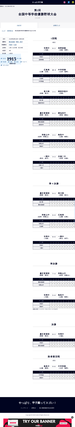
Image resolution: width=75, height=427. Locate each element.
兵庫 (61, 93)
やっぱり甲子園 (37, 2)
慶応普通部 (12, 42)
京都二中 (62, 157)
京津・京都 (64, 158)
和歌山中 (46, 135)
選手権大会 (10, 30)
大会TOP (19, 25)
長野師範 (62, 48)
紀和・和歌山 (43, 137)
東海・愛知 (64, 115)
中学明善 (62, 70)
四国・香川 (44, 93)
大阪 (15, 45)
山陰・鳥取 (64, 137)
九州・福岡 (64, 72)
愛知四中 (62, 113)
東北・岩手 (44, 158)
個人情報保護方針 (44, 409)
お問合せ (33, 409)
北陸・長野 (64, 50)
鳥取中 (61, 135)
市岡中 (11, 45)
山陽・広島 (44, 72)
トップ (3, 30)
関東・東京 (19, 42)
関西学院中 (63, 92)
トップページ (24, 409)
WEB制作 (51, 409)
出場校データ (56, 25)
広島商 (47, 70)
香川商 (47, 92)
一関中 (47, 157)
